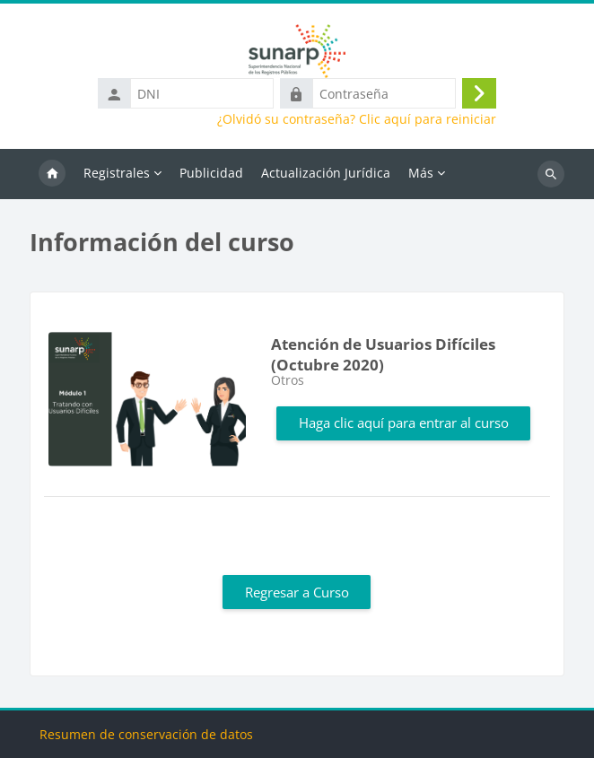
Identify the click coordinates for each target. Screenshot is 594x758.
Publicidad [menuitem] (211, 172)
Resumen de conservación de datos (146, 734)
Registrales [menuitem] (116, 172)
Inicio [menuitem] (52, 174)
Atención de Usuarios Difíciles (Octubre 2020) (383, 354)
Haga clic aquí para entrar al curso (404, 422)
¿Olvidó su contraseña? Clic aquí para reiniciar (356, 119)
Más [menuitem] (420, 172)
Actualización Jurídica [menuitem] (325, 172)
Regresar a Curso (297, 592)
